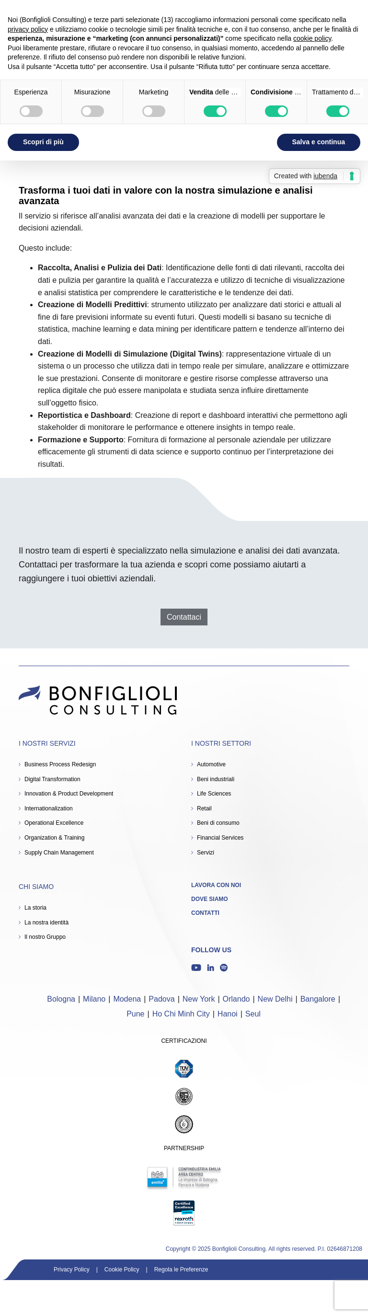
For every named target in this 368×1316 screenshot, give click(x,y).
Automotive (211, 764)
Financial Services (220, 837)
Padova (161, 999)
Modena (127, 999)
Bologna (61, 999)
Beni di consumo (218, 823)
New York (199, 999)
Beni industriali (215, 779)
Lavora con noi (216, 885)
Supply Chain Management (59, 852)
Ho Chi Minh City (181, 1014)
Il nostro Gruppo (45, 937)
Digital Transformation (52, 779)
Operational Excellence (53, 823)
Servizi (205, 852)
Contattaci (184, 617)
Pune (135, 1014)
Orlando (236, 999)
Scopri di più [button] (43, 142)
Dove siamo (209, 899)
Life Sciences (214, 793)
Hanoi (228, 1014)
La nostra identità (46, 922)
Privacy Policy (72, 1269)
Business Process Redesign (60, 764)
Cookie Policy (121, 1269)
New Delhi (275, 999)
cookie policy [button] (312, 38)
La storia (35, 907)
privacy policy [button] (28, 29)
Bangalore (317, 999)
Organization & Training (54, 837)
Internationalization (48, 808)
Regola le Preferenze (181, 1269)
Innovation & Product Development (68, 793)
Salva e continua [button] (318, 142)
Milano (94, 999)
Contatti (205, 913)
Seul (253, 1014)
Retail (204, 808)
